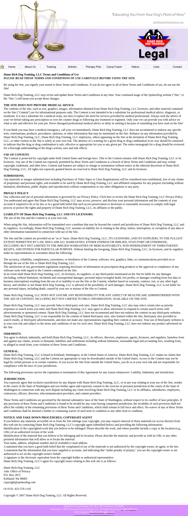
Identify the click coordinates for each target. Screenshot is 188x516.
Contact (177, 66)
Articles (72, 66)
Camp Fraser (114, 66)
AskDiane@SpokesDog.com (168, 22)
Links (156, 66)
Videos (135, 66)
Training (51, 66)
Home (11, 66)
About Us (30, 66)
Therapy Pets (93, 66)
